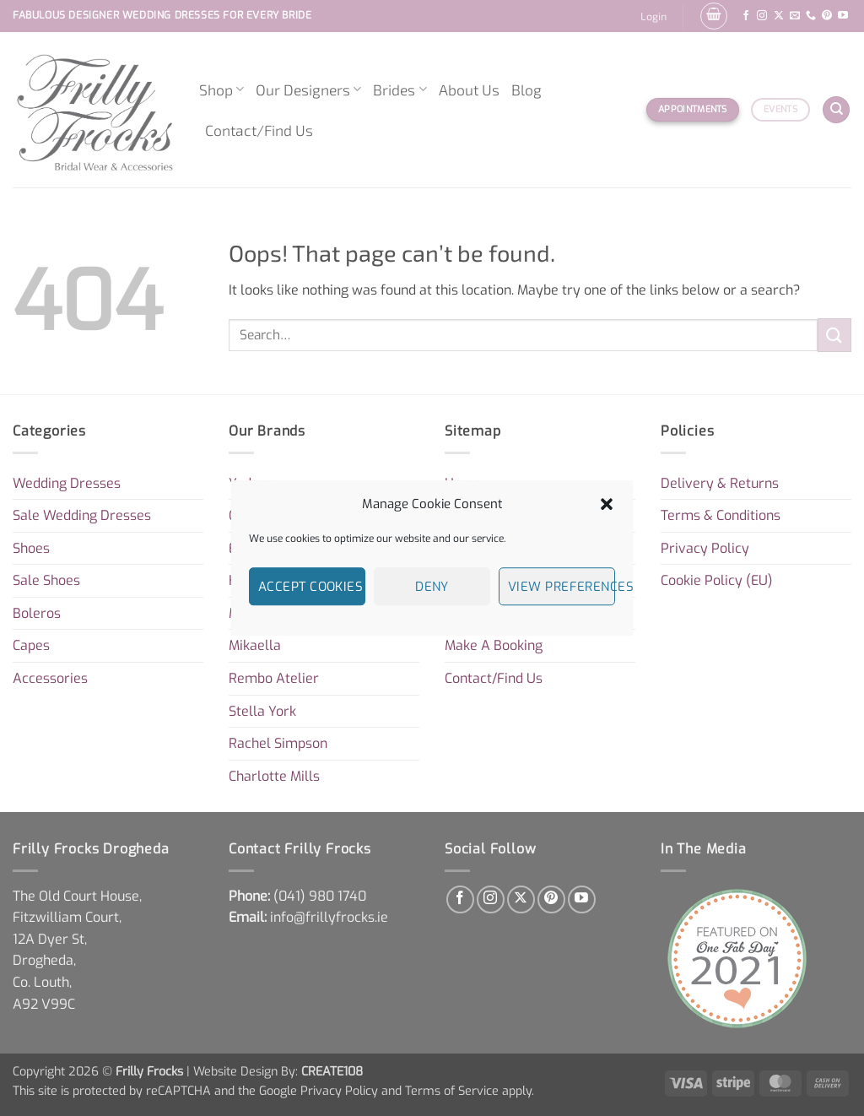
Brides (399, 89)
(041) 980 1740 (319, 896)
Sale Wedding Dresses (82, 515)
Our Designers (308, 89)
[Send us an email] (795, 16)
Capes (31, 645)
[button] (606, 504)
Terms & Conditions (720, 515)
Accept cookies (310, 586)
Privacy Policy (705, 548)
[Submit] (834, 334)
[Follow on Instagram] (762, 16)
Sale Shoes (46, 580)
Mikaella (255, 645)
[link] (319, 896)
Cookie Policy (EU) (717, 580)
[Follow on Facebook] (746, 16)
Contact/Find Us (259, 130)
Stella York (262, 711)
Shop (221, 89)
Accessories (50, 678)
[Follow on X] (779, 16)
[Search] (836, 110)
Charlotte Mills (274, 776)
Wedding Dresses (67, 483)
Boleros (37, 613)
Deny (432, 586)
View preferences (561, 586)
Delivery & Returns (720, 483)
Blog (526, 89)
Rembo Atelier (274, 678)
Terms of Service (452, 1091)
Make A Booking (494, 645)
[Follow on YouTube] (843, 16)
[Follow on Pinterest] (827, 16)
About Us (469, 89)
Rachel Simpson (278, 743)
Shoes (31, 548)
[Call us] (811, 16)
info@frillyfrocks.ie (329, 917)
